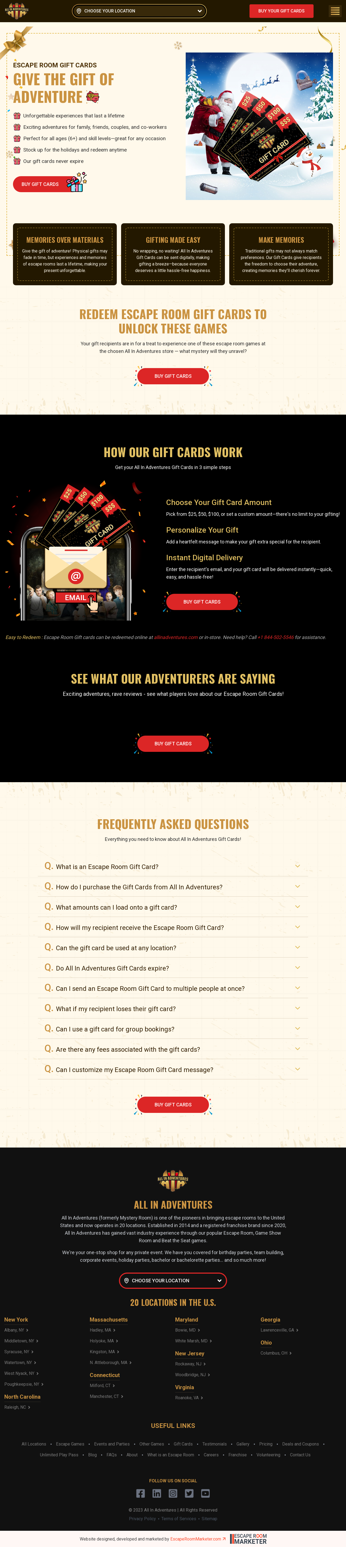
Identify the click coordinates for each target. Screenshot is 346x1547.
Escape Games (70, 1444)
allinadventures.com (176, 637)
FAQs (112, 1454)
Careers (211, 1454)
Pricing (265, 1444)
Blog (92, 1454)
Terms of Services (178, 1518)
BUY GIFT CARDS (51, 184)
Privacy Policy (142, 1518)
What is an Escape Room (170, 1454)
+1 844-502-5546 (275, 637)
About (132, 1454)
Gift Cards (183, 1444)
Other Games (151, 1444)
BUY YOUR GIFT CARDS (281, 11)
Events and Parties (112, 1444)
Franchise (237, 1454)
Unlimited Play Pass (59, 1454)
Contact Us (300, 1454)
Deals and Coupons (300, 1444)
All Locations (34, 1444)
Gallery (243, 1444)
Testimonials (214, 1444)
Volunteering (268, 1454)
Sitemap (209, 1518)
